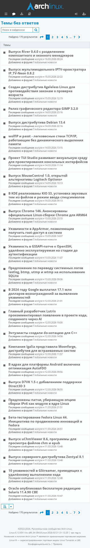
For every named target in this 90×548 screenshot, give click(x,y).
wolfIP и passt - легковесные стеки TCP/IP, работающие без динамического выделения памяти (45, 140)
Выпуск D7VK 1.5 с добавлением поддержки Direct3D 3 (45, 384)
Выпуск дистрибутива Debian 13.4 (36, 122)
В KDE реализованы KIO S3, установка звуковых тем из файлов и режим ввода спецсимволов (47, 195)
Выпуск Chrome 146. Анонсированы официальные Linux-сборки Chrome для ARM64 (47, 213)
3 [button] (57, 37)
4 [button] (62, 37)
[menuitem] (39, 544)
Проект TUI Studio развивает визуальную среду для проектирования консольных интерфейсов (48, 160)
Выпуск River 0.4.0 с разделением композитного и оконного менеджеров (40, 53)
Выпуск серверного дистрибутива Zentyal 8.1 (46, 457)
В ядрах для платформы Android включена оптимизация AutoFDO (44, 366)
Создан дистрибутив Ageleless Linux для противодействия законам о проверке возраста (41, 91)
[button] (41, 37)
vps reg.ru (76, 532)
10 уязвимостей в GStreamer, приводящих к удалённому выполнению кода (45, 472)
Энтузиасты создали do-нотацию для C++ (42, 333)
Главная (19, 14)
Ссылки (6, 14)
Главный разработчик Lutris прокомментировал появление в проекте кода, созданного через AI (47, 315)
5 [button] (67, 37)
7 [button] (74, 37)
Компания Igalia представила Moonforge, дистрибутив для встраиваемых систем (42, 348)
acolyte (39, 59)
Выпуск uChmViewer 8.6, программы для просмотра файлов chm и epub (42, 441)
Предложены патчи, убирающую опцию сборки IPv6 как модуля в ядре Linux (42, 402)
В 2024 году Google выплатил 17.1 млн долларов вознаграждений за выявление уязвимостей (43, 293)
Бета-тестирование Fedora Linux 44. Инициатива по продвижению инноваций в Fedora (45, 421)
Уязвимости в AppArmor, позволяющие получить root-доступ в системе (41, 231)
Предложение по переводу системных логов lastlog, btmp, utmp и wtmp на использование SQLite (46, 272)
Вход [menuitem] (77, 14)
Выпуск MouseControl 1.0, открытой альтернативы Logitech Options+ (37, 177)
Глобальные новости (45, 62)
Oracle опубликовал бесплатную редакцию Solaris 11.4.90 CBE (44, 490)
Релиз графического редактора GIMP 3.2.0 (43, 108)
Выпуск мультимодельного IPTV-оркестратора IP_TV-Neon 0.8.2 (47, 71)
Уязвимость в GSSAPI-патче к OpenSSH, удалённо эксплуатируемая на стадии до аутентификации (43, 250)
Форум (32, 14)
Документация (48, 14)
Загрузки (40, 14)
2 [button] (52, 37)
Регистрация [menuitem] (85, 14)
